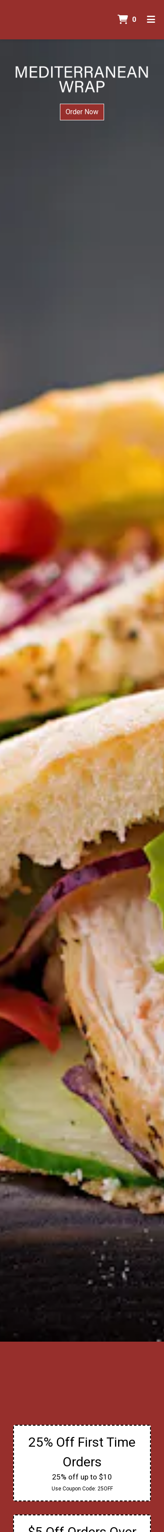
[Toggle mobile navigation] (151, 19)
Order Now (82, 112)
